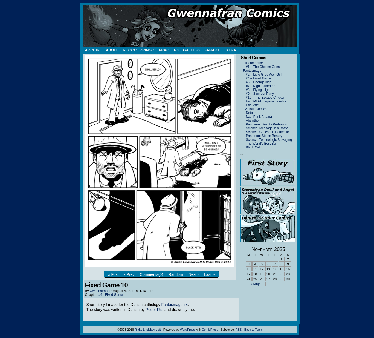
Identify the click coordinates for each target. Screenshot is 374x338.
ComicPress (210, 329)
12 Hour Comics (255, 109)
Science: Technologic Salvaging (269, 140)
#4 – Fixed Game (258, 78)
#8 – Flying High (258, 90)
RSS (239, 329)
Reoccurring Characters (151, 50)
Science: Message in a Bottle (267, 128)
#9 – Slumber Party (260, 94)
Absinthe (252, 120)
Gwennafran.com (190, 26)
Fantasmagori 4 (174, 304)
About (112, 50)
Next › (194, 274)
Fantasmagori (253, 71)
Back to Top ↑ (253, 329)
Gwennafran (99, 291)
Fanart (211, 50)
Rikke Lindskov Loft (148, 329)
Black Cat (253, 147)
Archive (93, 50)
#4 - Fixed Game (110, 295)
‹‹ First (113, 274)
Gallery (192, 50)
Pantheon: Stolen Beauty (264, 136)
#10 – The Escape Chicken (265, 97)
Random (176, 274)
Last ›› (209, 274)
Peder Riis (155, 309)
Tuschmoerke (253, 63)
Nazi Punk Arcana (259, 117)
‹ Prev (129, 274)
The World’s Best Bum (262, 143)
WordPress (187, 329)
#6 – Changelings (258, 82)
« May (255, 284)
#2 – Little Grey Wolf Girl (264, 74)
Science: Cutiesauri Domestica (268, 132)
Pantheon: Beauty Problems (266, 124)
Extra (229, 50)
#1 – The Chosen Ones (263, 67)
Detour (251, 113)
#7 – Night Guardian (260, 86)
